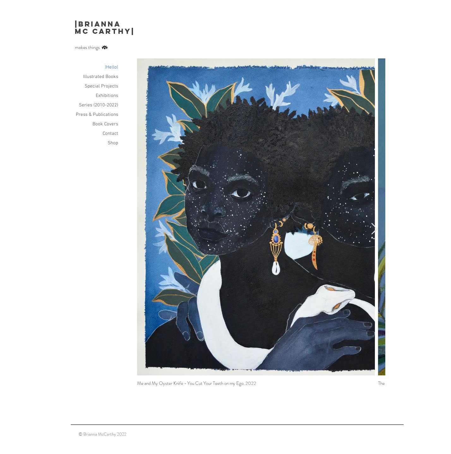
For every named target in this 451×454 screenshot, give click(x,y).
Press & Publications (97, 114)
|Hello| (111, 67)
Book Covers (105, 124)
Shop (113, 143)
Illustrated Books (100, 77)
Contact (110, 133)
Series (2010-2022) (98, 105)
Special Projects (101, 86)
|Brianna (99, 24)
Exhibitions (107, 96)
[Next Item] (374, 229)
